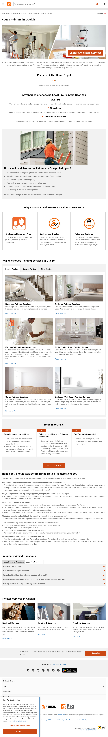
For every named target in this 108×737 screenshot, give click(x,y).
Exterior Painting (29, 269)
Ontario (15, 13)
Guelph (23, 13)
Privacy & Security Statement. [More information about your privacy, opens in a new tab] (17, 721)
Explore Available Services (85, 52)
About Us (6, 697)
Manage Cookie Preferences (20, 725)
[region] (20, 717)
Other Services (47, 269)
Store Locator (6, 13)
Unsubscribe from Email (73, 720)
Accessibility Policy (58, 720)
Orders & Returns (9, 681)
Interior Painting (11, 269)
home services (34, 13)
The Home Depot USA (44, 720)
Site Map (84, 720)
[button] (3, 4)
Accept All (19, 731)
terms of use (61, 714)
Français (99, 13)
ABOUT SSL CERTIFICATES (88, 730)
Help (4, 686)
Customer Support (59, 664)
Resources (7, 691)
